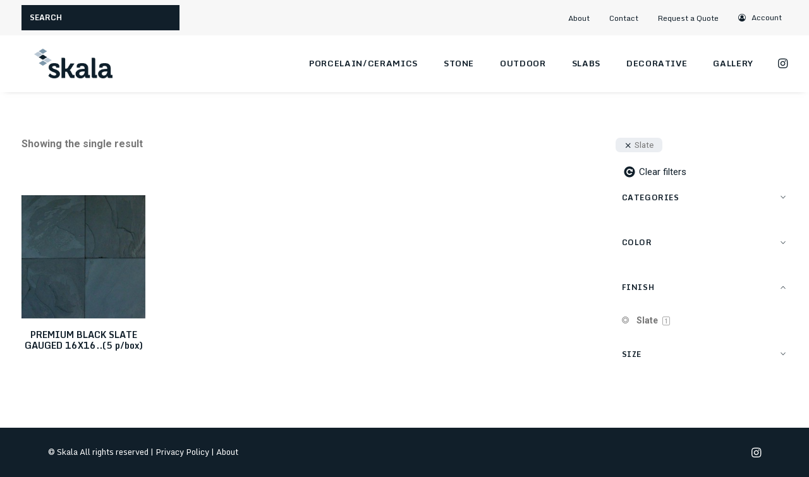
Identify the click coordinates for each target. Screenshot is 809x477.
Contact (623, 18)
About (579, 18)
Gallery (733, 63)
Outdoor (523, 63)
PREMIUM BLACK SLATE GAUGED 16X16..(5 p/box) (84, 340)
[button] (760, 17)
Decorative (657, 63)
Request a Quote (688, 18)
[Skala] (72, 64)
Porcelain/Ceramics (363, 63)
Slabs (586, 63)
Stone (459, 63)
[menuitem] (584, 18)
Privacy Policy (182, 452)
